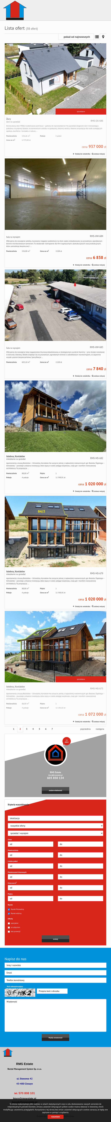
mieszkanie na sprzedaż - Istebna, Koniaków (55, 437)
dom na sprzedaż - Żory (55, 100)
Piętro (10, 894)
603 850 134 (55, 778)
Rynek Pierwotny (16, 909)
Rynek (10, 905)
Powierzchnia (13, 850)
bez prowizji (14, 931)
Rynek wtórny (14, 913)
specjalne (13, 923)
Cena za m (12, 883)
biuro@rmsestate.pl (55, 775)
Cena (10, 839)
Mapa (103, 36)
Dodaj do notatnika (82, 154)
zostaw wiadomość (55, 790)
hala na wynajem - (55, 213)
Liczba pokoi (13, 861)
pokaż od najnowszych (77, 37)
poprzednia (85, 729)
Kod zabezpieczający (15, 986)
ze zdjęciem (14, 927)
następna (100, 729)
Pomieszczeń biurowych (17, 872)
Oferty (10, 919)
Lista (96, 36)
